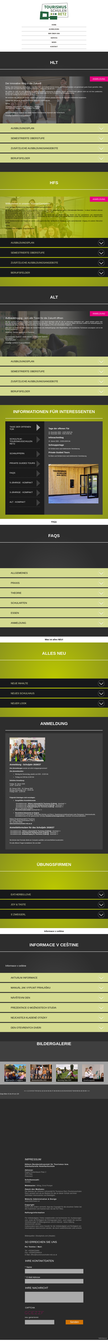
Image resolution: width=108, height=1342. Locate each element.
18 (54, 1091)
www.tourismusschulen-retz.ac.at (21, 823)
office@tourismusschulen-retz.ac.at (44, 1255)
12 (42, 1091)
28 (74, 1091)
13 (44, 1091)
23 (64, 1091)
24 (66, 1091)
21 (60, 1091)
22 (62, 1091)
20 (58, 1091)
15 (48, 1091)
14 (46, 1091)
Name (28, 1267)
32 (81, 1091)
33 (83, 1091)
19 (56, 1091)
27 (72, 1091)
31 (79, 1091)
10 (38, 1091)
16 (50, 1091)
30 (77, 1091)
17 (52, 1091)
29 (75, 1091)
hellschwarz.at (103, 1340)
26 (70, 1091)
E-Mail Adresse (32, 1277)
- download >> (47, 803)
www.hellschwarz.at (32, 1201)
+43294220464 (33, 1251)
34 (85, 1091)
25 (68, 1091)
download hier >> (28, 810)
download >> (41, 831)
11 (40, 1091)
